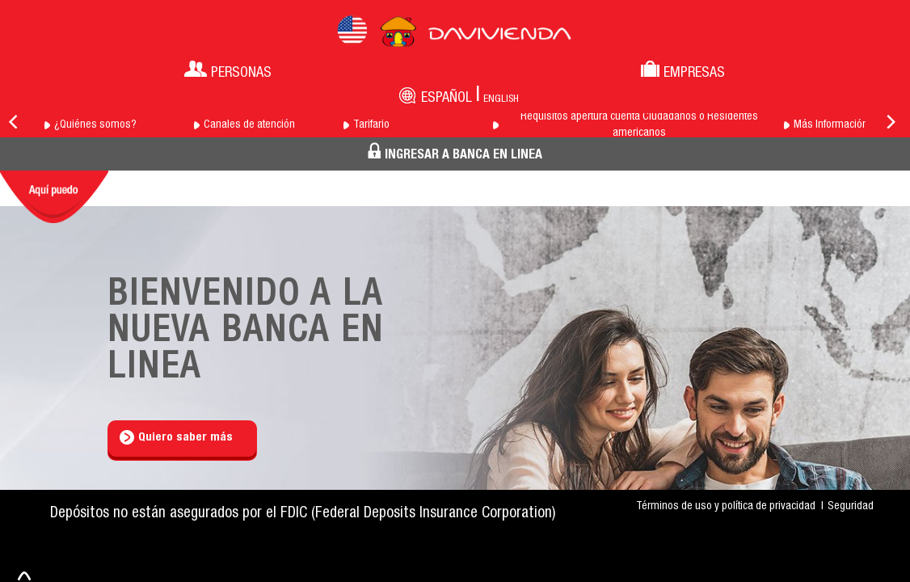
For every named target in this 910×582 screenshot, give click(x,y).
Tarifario (371, 125)
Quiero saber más (176, 437)
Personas (228, 71)
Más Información (831, 125)
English (501, 100)
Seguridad (851, 506)
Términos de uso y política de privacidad (725, 506)
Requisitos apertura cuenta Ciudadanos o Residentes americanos (639, 125)
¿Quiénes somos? (95, 125)
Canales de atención (249, 125)
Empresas (683, 71)
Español (446, 98)
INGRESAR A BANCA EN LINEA (455, 152)
